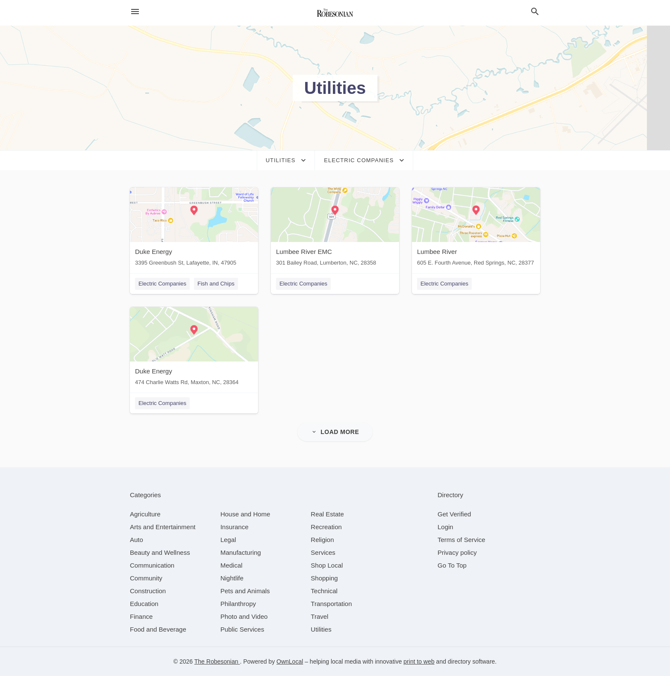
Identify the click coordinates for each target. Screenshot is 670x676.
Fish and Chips (216, 283)
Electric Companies (162, 283)
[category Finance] (141, 616)
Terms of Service (461, 539)
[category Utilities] (321, 629)
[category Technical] (324, 590)
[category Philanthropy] (238, 603)
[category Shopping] (324, 578)
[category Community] (146, 578)
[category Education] (144, 603)
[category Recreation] (326, 526)
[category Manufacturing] (240, 552)
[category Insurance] (234, 526)
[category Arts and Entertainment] (162, 526)
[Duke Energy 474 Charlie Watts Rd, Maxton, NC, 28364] (194, 348)
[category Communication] (152, 565)
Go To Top (452, 565)
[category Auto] (136, 539)
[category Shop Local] (327, 565)
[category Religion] (322, 539)
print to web (418, 661)
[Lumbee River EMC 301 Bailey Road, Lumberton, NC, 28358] (335, 228)
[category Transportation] (331, 603)
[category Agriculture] (145, 514)
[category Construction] (148, 590)
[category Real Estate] (327, 514)
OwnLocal (289, 661)
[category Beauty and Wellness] (160, 552)
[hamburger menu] (135, 11)
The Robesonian (217, 661)
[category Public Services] (242, 629)
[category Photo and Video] (244, 616)
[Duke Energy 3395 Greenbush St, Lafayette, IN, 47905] (194, 228)
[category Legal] (228, 539)
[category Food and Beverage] (158, 629)
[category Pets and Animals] (245, 590)
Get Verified (454, 514)
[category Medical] (231, 565)
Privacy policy (457, 552)
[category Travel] (319, 616)
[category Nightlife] (232, 578)
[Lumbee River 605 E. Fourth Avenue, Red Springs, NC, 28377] (476, 228)
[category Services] (323, 552)
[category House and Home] (245, 514)
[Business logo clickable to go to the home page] (335, 12)
